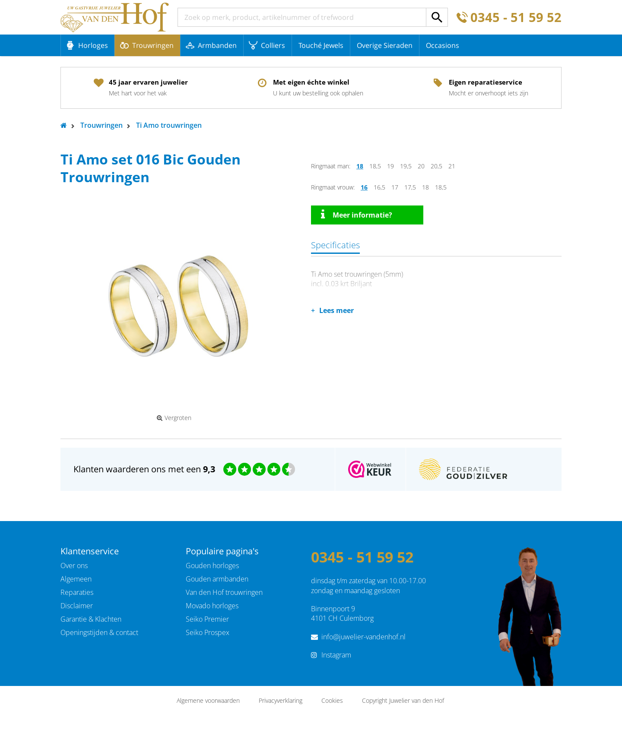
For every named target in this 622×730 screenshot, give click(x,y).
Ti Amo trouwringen (169, 125)
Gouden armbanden (217, 579)
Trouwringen (153, 45)
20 (421, 166)
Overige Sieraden (385, 45)
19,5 (406, 166)
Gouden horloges (212, 565)
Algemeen (76, 579)
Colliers (273, 45)
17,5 (410, 187)
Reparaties (76, 592)
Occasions (442, 45)
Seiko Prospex (207, 632)
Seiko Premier (207, 619)
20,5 (436, 166)
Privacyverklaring (280, 700)
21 (451, 166)
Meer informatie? (356, 214)
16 (364, 187)
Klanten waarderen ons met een (144, 469)
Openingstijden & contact (99, 632)
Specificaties (335, 245)
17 (394, 187)
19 (390, 166)
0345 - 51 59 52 (516, 17)
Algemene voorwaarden (208, 700)
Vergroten (174, 418)
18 (359, 166)
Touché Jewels (320, 45)
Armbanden (217, 45)
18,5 (375, 166)
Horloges (93, 45)
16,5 (379, 187)
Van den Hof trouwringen (224, 592)
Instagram (336, 655)
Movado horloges (212, 605)
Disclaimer (76, 605)
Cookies (332, 700)
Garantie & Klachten (90, 619)
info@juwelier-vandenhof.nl (363, 637)
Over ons (74, 565)
